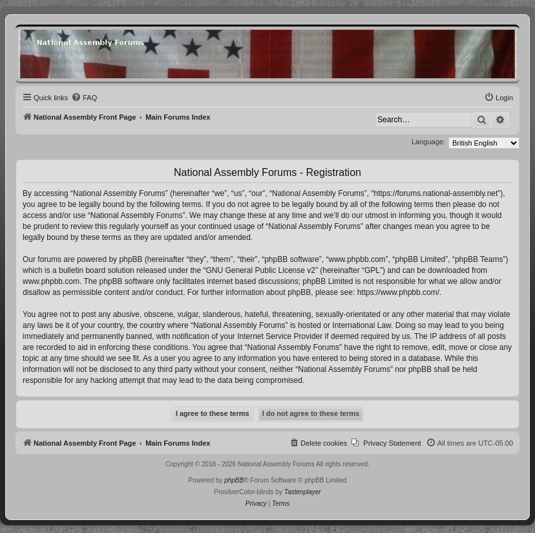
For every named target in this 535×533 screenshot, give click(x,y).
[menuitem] (84, 97)
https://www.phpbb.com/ (398, 292)
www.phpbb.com (51, 281)
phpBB (234, 480)
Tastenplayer (302, 491)
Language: (428, 142)
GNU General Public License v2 (260, 270)
